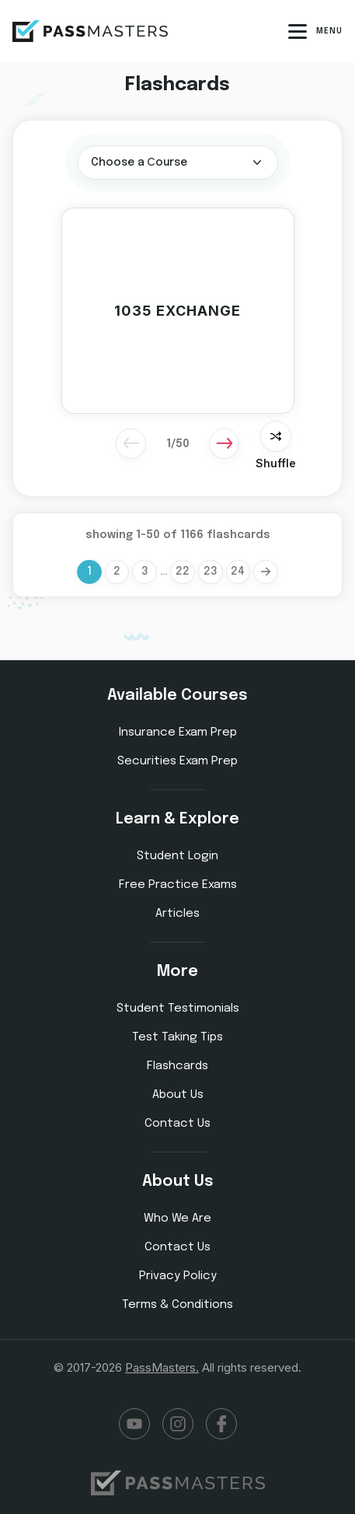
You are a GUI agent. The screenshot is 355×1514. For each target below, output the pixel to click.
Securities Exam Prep (177, 761)
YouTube (134, 1423)
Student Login (177, 856)
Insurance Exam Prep (178, 732)
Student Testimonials (178, 1008)
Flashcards (177, 1066)
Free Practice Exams (178, 885)
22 (183, 572)
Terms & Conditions (177, 1305)
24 (238, 572)
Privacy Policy (178, 1276)
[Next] (224, 443)
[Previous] (131, 443)
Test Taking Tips (177, 1037)
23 (211, 572)
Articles (177, 913)
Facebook (221, 1423)
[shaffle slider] (275, 436)
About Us (178, 1095)
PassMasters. (162, 1367)
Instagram (178, 1423)
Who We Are (177, 1218)
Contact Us (177, 1123)
